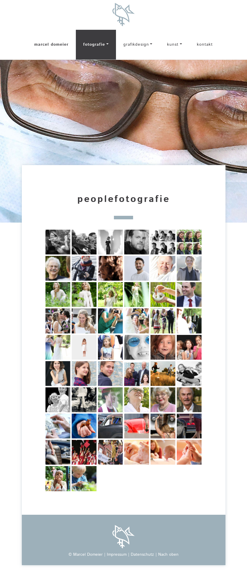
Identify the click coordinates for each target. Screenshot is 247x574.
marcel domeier (51, 44)
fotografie (94, 44)
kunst (173, 44)
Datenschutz (142, 554)
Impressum (117, 554)
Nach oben (168, 554)
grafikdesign (136, 44)
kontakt (205, 44)
